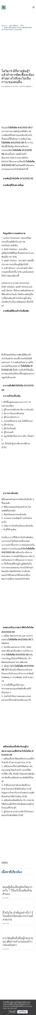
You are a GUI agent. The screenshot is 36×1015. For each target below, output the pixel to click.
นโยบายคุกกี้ (13, 1008)
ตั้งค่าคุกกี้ (12, 1012)
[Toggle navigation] (33, 7)
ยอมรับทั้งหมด (22, 1012)
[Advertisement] (18, 49)
